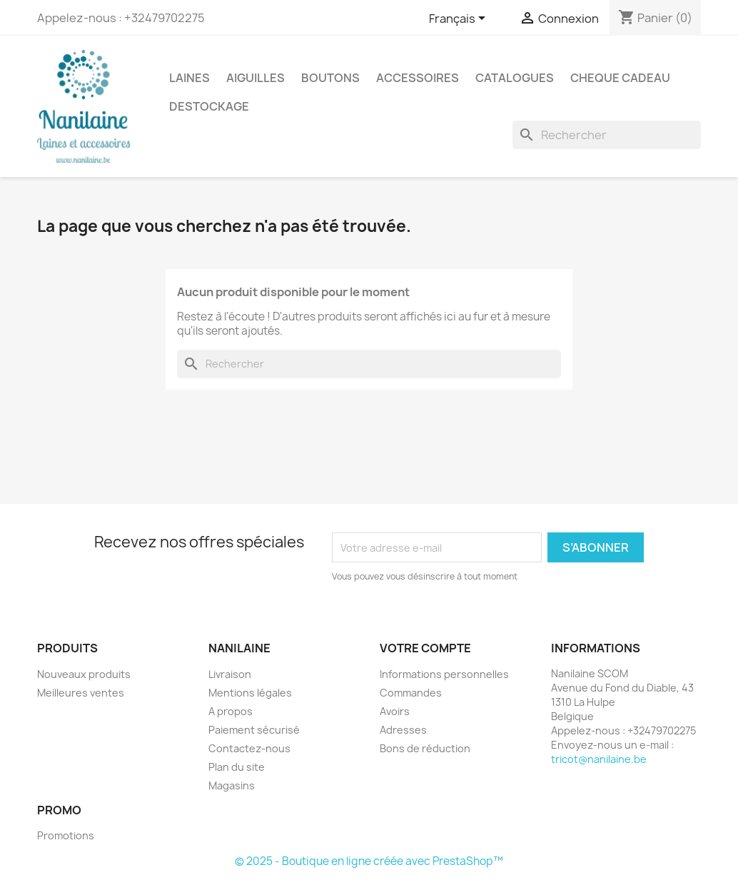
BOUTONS (330, 78)
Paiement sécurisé (254, 730)
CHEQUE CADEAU (620, 78)
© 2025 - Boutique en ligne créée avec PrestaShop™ (369, 861)
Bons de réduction (425, 748)
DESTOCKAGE (209, 106)
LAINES (189, 78)
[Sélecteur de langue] (459, 19)
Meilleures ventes (80, 692)
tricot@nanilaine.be (599, 759)
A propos (230, 711)
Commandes (411, 692)
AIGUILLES (255, 78)
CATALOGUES (514, 78)
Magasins (231, 785)
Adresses (403, 730)
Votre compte (425, 648)
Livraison (229, 674)
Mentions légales (250, 692)
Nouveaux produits (84, 674)
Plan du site (236, 767)
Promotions (65, 835)
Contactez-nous (249, 748)
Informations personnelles (444, 674)
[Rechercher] (606, 135)
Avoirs (395, 711)
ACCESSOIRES (417, 78)
